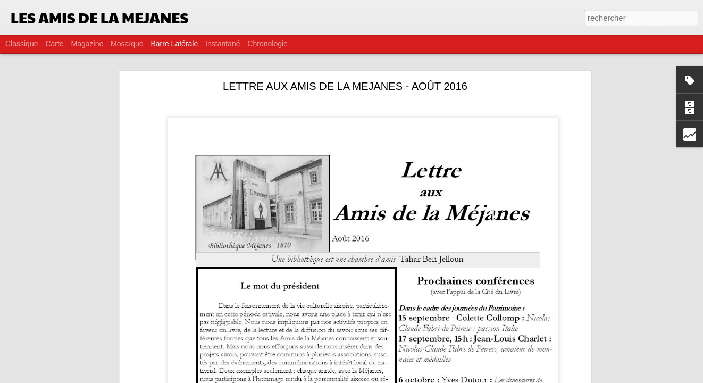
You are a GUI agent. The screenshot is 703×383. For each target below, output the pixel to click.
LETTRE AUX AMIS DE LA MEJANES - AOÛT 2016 (345, 86)
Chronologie (267, 43)
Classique (21, 43)
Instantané (222, 43)
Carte (54, 43)
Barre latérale (174, 43)
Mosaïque (127, 43)
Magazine (87, 43)
